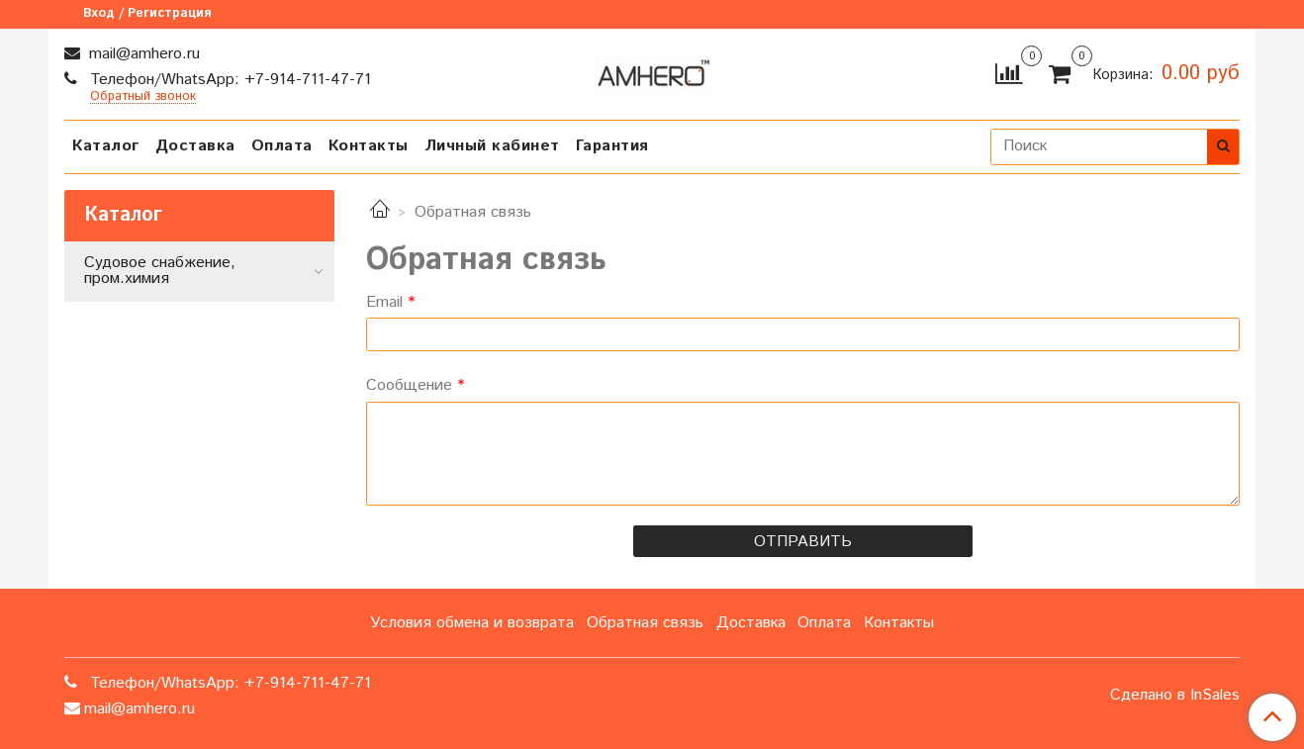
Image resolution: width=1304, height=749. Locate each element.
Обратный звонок (143, 97)
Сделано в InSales (1175, 695)
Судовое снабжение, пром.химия (159, 270)
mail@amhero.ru (142, 54)
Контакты (368, 146)
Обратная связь (645, 622)
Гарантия (612, 146)
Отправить (803, 541)
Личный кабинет (492, 146)
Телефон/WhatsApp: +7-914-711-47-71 (228, 79)
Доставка (195, 146)
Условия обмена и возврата (472, 622)
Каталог (106, 146)
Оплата (282, 146)
